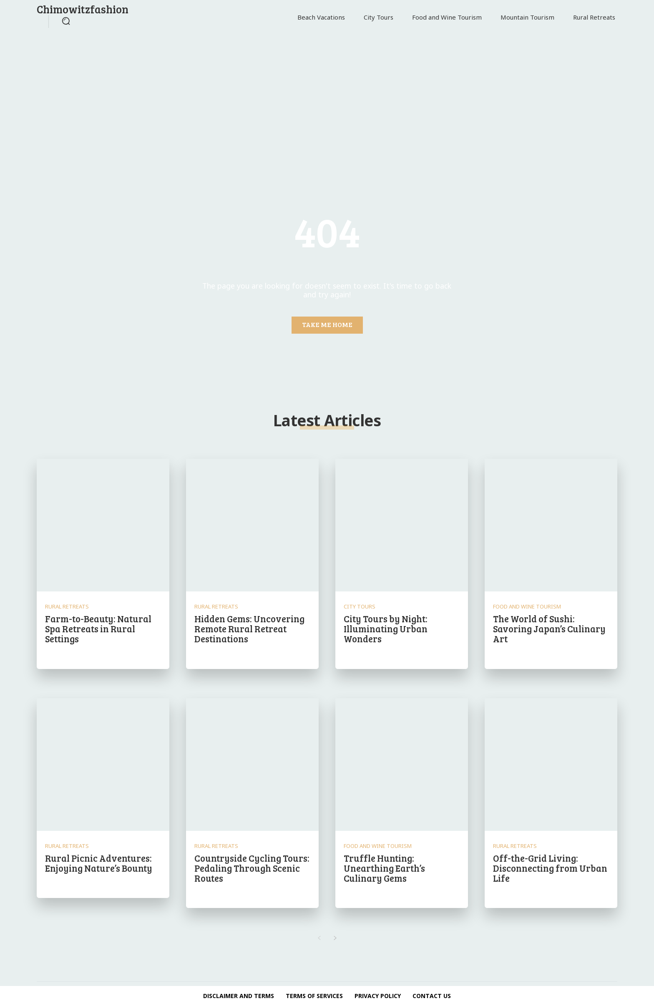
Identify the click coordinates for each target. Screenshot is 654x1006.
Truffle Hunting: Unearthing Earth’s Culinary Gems (384, 868)
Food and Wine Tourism (527, 606)
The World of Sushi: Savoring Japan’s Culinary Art (549, 628)
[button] (65, 20)
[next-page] (335, 938)
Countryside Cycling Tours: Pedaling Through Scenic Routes (251, 868)
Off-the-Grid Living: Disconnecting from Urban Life (550, 868)
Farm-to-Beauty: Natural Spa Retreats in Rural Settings (98, 628)
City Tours (359, 606)
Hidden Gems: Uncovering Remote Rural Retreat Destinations (249, 628)
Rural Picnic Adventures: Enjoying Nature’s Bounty (98, 863)
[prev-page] (319, 938)
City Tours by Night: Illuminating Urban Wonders (386, 628)
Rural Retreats (67, 606)
